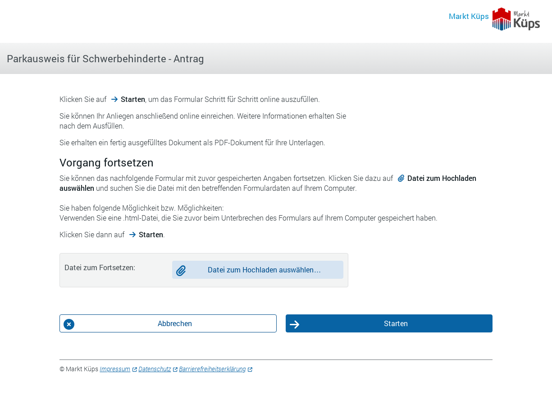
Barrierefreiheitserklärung (212, 368)
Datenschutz (154, 368)
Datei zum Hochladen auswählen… (264, 269)
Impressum (115, 368)
